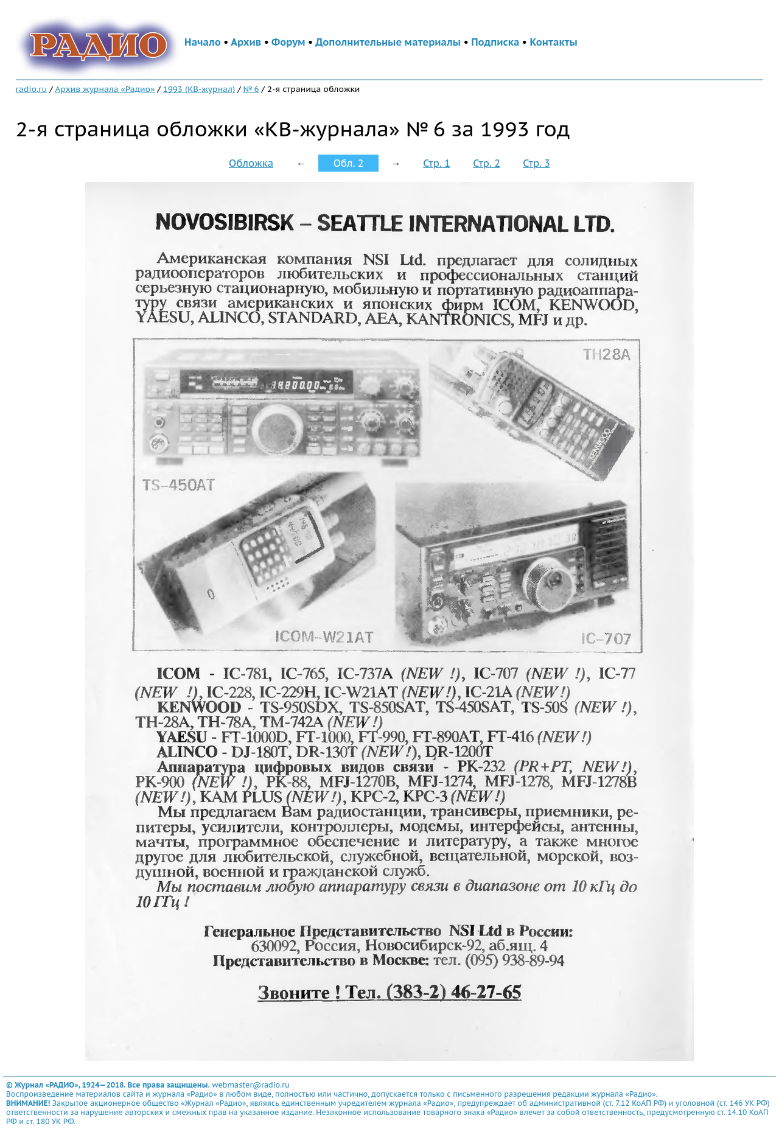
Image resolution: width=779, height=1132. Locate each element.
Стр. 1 (436, 163)
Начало (202, 42)
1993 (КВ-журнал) (199, 88)
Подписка (495, 42)
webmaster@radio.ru (251, 1084)
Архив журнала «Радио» (105, 88)
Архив (246, 42)
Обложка (251, 163)
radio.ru (31, 88)
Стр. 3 (536, 163)
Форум (288, 42)
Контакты (553, 42)
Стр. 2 (486, 163)
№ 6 (251, 88)
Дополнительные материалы (388, 42)
